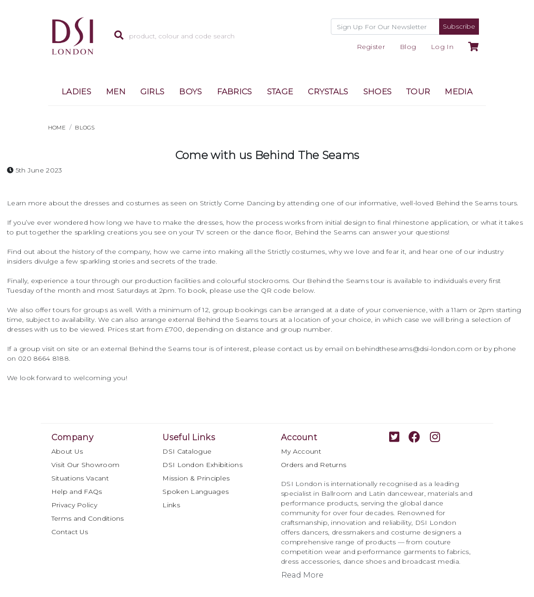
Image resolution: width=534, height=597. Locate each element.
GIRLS (152, 91)
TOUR (418, 91)
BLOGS (85, 127)
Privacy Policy (74, 505)
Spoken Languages (195, 491)
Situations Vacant (80, 478)
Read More (302, 575)
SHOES (377, 91)
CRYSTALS (328, 91)
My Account (301, 451)
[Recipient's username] (385, 26)
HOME (57, 127)
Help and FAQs (76, 491)
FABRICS (234, 91)
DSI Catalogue (186, 451)
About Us (67, 451)
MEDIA (458, 91)
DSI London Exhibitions (202, 465)
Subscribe (459, 26)
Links (171, 505)
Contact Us (69, 532)
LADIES (76, 91)
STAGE (280, 91)
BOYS (190, 91)
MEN (115, 91)
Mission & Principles (196, 478)
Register (371, 47)
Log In (442, 47)
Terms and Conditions (87, 518)
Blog (408, 47)
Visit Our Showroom (85, 465)
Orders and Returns (313, 465)
